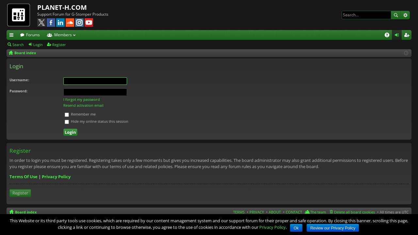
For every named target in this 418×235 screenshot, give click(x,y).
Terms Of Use (23, 177)
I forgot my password (81, 99)
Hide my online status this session (96, 121)
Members (63, 35)
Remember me (80, 114)
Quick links (12, 36)
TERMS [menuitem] (239, 212)
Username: (19, 79)
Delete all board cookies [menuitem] (354, 212)
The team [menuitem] (318, 212)
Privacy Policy (56, 177)
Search (396, 15)
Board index (26, 212)
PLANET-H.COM (62, 7)
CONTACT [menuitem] (294, 212)
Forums (33, 35)
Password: (18, 90)
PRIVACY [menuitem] (256, 212)
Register (59, 44)
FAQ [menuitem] (389, 36)
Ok (296, 228)
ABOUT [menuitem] (275, 212)
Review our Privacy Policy (332, 228)
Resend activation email (83, 105)
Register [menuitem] (407, 36)
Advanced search (405, 15)
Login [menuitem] (398, 36)
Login (38, 44)
